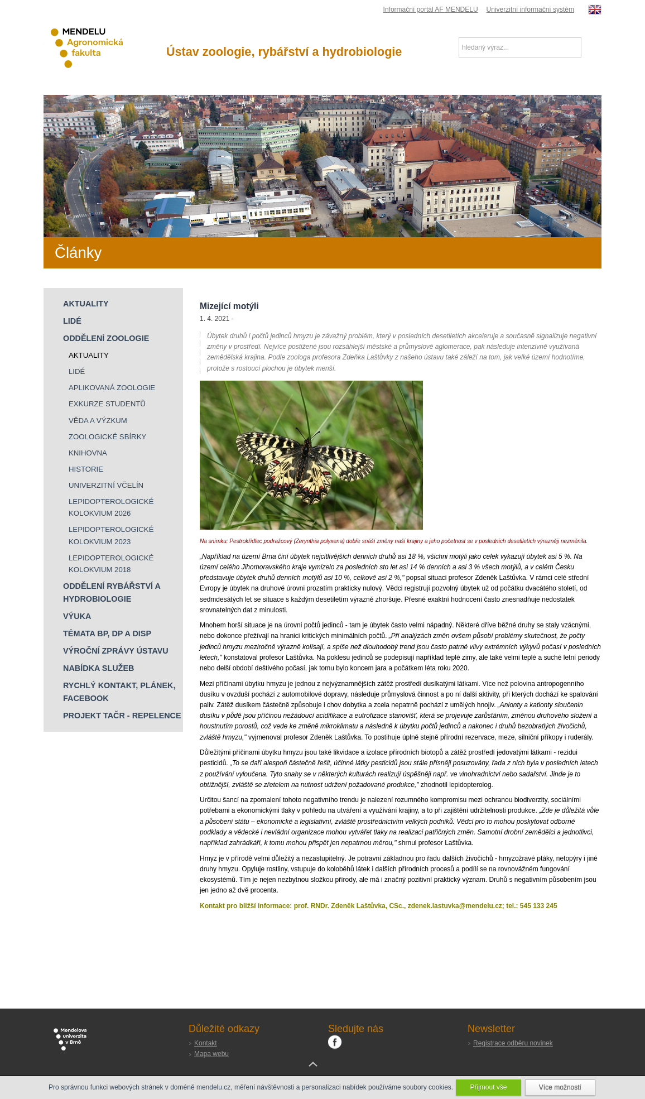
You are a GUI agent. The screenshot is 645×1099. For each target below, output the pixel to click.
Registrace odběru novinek (513, 1043)
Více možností (560, 1087)
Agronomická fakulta (97, 48)
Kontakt (205, 1043)
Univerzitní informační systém (530, 9)
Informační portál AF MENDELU (430, 9)
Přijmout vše (488, 1087)
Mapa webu (211, 1054)
